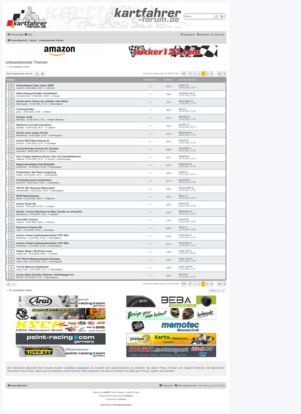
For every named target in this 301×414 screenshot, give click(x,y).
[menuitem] (28, 34)
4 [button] (207, 73)
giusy (18, 112)
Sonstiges (51, 143)
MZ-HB (19, 277)
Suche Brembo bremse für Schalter (37, 148)
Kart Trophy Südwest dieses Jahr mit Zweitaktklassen (48, 156)
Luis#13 (20, 88)
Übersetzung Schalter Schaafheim (36, 93)
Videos (47, 112)
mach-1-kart (22, 261)
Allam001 (20, 119)
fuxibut (19, 175)
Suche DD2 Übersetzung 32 (32, 140)
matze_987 (21, 253)
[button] (184, 73)
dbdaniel (20, 159)
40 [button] (219, 73)
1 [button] (194, 73)
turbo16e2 (21, 151)
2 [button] (198, 73)
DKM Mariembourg (27, 195)
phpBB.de (128, 396)
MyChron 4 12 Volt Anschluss (34, 124)
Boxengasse (57, 104)
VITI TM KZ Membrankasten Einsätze (38, 258)
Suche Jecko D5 (26, 203)
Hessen (56, 96)
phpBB (106, 392)
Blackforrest (21, 135)
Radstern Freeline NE (29, 227)
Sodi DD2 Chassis (27, 219)
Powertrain (21, 238)
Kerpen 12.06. (24, 117)
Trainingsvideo (25, 109)
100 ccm (51, 88)
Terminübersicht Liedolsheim (33, 180)
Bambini (54, 214)
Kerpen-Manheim (56, 119)
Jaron (19, 230)
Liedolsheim (54, 183)
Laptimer (51, 127)
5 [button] (212, 73)
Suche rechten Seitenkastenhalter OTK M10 (42, 235)
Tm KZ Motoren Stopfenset (32, 266)
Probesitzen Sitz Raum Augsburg (36, 172)
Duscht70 (20, 183)
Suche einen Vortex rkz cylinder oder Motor (42, 101)
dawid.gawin (22, 104)
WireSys (122, 399)
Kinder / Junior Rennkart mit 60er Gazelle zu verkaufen (49, 211)
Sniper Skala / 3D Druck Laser (34, 251)
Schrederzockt (23, 96)
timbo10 (20, 143)
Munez (19, 198)
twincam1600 (22, 190)
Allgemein (50, 198)
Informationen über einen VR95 (35, 85)
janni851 (20, 127)
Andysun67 (21, 167)
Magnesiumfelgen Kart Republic (35, 164)
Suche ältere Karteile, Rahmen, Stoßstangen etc (45, 274)
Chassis (52, 151)
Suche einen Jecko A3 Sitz (32, 132)
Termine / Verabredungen (59, 159)
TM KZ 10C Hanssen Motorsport (35, 188)
